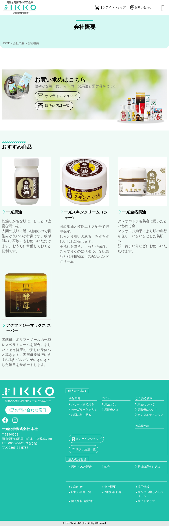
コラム (106, 398)
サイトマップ (146, 501)
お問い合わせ (112, 492)
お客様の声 (142, 426)
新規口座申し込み (149, 466)
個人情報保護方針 (82, 501)
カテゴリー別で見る (84, 409)
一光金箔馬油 (134, 212)
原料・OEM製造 (81, 466)
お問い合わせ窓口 (30, 410)
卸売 (107, 466)
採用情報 (143, 486)
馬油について (146, 404)
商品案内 (74, 398)
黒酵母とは (111, 409)
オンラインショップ (61, 96)
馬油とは (110, 404)
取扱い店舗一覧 (57, 106)
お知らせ (77, 486)
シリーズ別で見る (82, 404)
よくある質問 (143, 398)
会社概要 (18, 43)
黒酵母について (148, 409)
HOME (6, 43)
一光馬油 (14, 212)
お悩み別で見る (81, 414)
